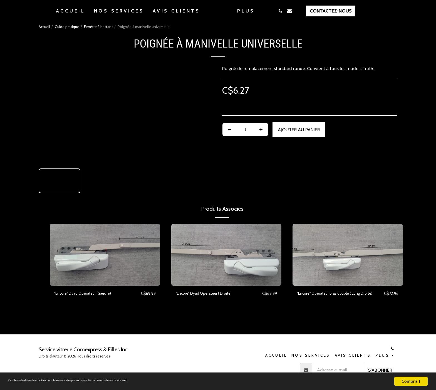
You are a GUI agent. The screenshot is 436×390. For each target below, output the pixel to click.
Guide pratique (67, 26)
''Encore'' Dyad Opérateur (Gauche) (89, 293)
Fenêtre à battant (98, 26)
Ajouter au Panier (299, 129)
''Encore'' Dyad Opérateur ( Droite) (210, 293)
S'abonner (380, 370)
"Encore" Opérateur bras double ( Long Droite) (335, 297)
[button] (308, 11)
